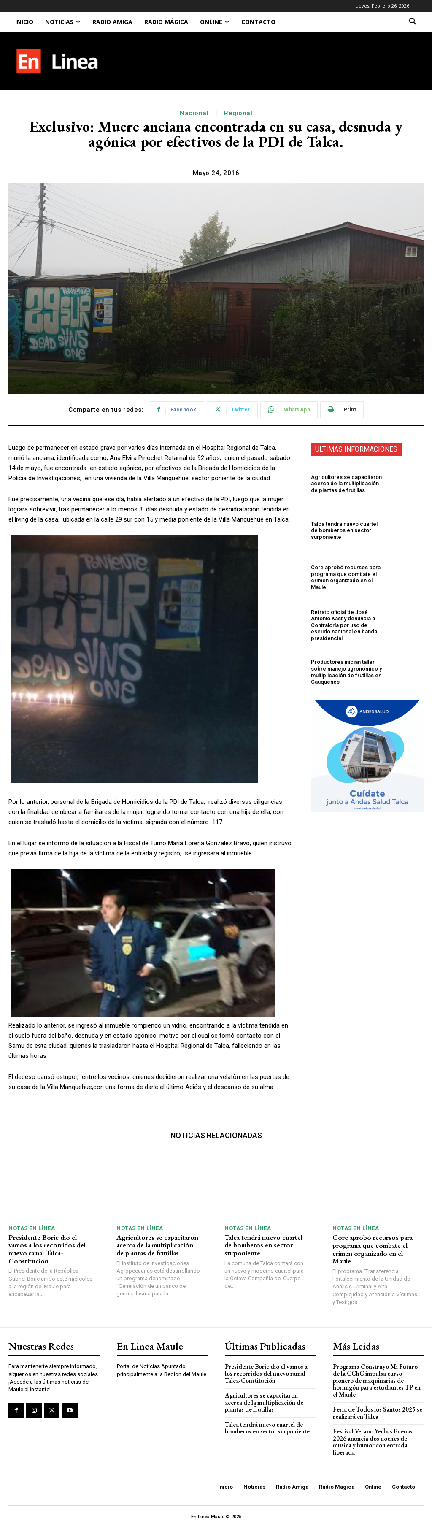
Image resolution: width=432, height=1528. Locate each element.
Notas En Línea (31, 1228)
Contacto (258, 22)
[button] (412, 23)
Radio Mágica (166, 22)
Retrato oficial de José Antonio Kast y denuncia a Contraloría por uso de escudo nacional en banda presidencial (344, 625)
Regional (238, 113)
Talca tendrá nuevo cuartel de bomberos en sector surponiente (344, 530)
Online (214, 22)
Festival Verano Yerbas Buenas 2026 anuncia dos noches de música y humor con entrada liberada (373, 1441)
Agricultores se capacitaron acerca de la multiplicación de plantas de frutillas (346, 483)
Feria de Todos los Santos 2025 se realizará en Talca (377, 1412)
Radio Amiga (112, 22)
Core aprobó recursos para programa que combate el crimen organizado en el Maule (346, 577)
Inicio (24, 22)
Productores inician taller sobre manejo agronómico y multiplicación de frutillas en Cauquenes (346, 672)
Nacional (194, 113)
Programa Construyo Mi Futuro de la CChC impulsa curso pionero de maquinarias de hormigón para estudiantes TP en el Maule (377, 1380)
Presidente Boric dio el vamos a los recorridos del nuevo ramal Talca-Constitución (47, 1249)
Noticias (62, 22)
